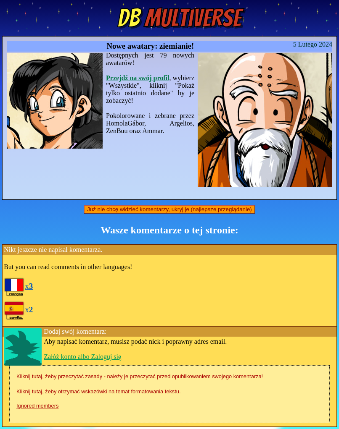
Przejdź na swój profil (137, 77)
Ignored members (37, 406)
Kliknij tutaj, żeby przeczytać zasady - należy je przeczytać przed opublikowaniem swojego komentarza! (139, 376)
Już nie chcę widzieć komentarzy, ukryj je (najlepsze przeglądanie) (169, 209)
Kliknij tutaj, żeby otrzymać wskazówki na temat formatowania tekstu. (98, 391)
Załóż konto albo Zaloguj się (82, 356)
